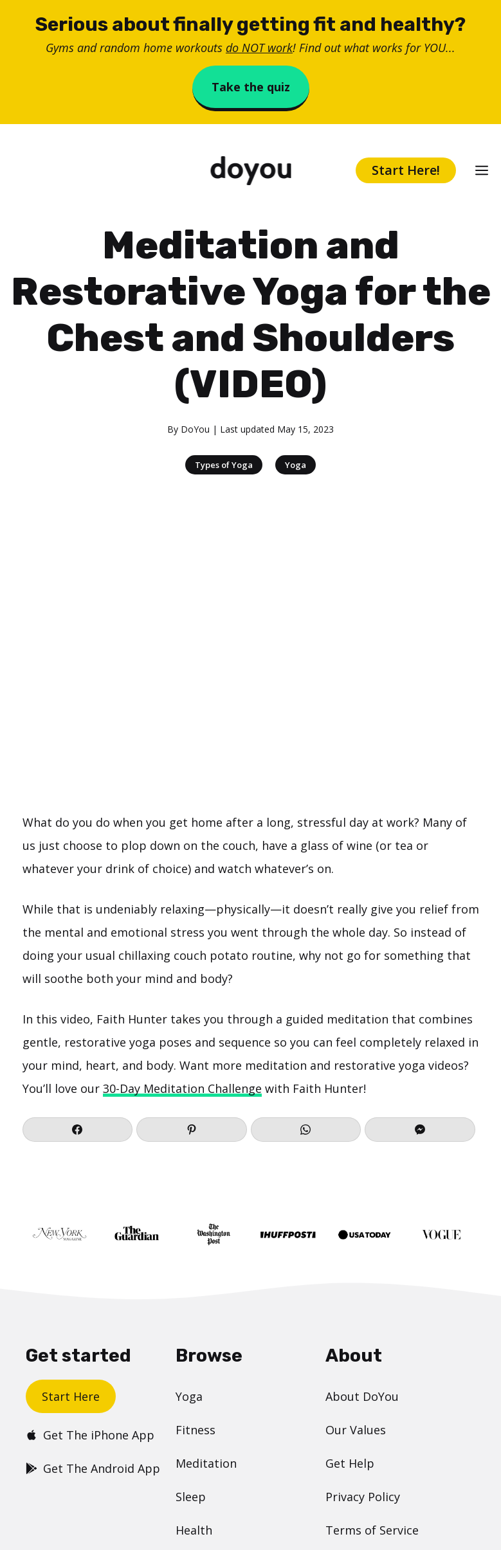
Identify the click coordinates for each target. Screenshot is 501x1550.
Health (194, 1530)
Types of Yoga (224, 465)
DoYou (195, 429)
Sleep (191, 1496)
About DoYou (362, 1396)
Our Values (355, 1429)
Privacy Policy (362, 1496)
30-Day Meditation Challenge (182, 1088)
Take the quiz (251, 87)
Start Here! (406, 170)
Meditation (206, 1463)
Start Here (71, 1396)
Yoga (295, 465)
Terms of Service (372, 1530)
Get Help (349, 1463)
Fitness (195, 1429)
